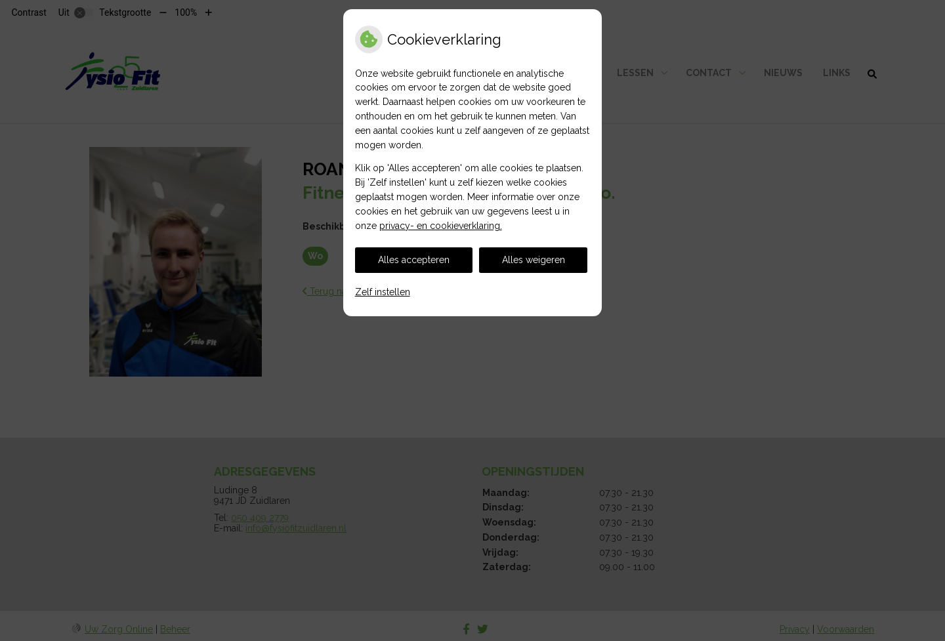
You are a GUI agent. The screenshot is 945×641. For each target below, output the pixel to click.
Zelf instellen (382, 292)
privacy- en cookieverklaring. (440, 225)
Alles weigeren (533, 260)
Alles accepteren (414, 260)
